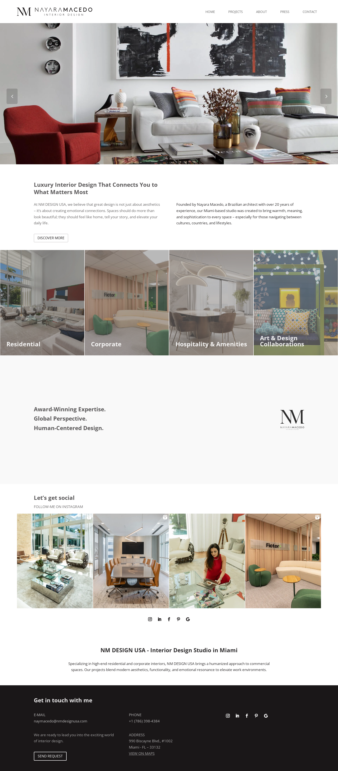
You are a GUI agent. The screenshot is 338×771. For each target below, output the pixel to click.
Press (284, 11)
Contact (310, 11)
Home (210, 11)
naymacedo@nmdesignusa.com (60, 721)
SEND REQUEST (50, 756)
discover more (51, 238)
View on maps (142, 753)
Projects (235, 11)
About (261, 11)
